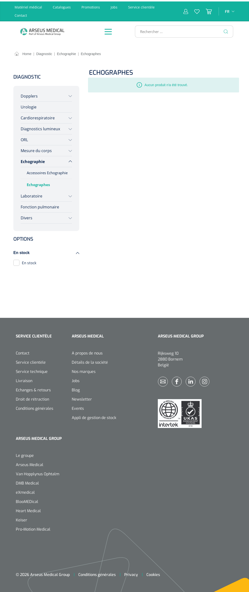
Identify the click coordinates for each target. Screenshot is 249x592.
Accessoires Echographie (47, 171)
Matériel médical (28, 5)
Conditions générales (34, 407)
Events (78, 407)
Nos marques (84, 370)
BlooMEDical (27, 500)
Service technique (32, 370)
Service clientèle (141, 5)
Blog (76, 388)
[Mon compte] (185, 10)
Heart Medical (28, 509)
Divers (26, 216)
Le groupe (25, 454)
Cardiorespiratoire (38, 116)
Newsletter (82, 397)
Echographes (38, 183)
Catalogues (62, 5)
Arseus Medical (29, 463)
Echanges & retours (33, 388)
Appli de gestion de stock (94, 416)
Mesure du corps (36, 149)
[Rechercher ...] (182, 30)
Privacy (131, 573)
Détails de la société (90, 360)
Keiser (21, 518)
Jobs (114, 5)
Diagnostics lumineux (40, 127)
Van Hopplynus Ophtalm (37, 472)
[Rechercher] (226, 30)
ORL (24, 138)
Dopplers (29, 94)
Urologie (28, 105)
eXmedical (25, 490)
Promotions (90, 5)
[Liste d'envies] (194, 10)
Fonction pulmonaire (40, 205)
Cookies (153, 573)
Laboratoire (31, 194)
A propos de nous (87, 351)
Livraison (24, 379)
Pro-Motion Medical (33, 527)
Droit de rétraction (32, 397)
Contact (21, 14)
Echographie (33, 160)
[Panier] (206, 10)
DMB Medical (27, 481)
